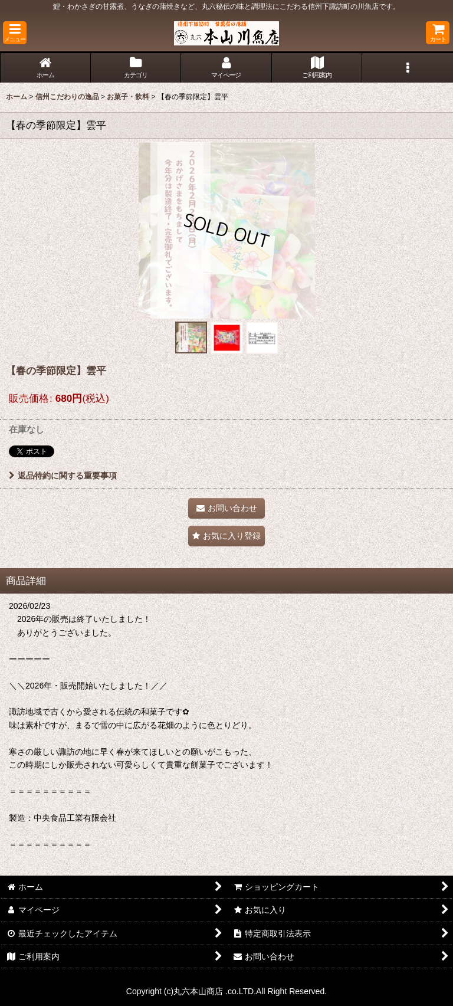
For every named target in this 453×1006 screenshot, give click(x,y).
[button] (15, 32)
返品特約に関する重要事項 (63, 475)
